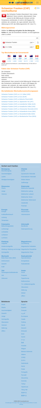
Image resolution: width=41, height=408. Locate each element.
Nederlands (24, 363)
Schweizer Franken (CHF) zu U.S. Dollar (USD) (15, 94)
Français (24, 310)
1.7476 (37, 61)
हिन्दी (22, 342)
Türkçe (23, 384)
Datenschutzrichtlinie (28, 402)
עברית (23, 340)
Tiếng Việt (24, 389)
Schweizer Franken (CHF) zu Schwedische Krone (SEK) (18, 111)
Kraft (2, 266)
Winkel (23, 293)
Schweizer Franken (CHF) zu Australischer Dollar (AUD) (18, 104)
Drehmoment (5, 261)
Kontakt (15, 402)
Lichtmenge (5, 229)
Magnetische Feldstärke (28, 246)
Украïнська (24, 387)
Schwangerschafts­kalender (9, 272)
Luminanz (4, 238)
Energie (3, 211)
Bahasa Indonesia (26, 351)
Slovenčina (24, 378)
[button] (18, 42)
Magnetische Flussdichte (28, 249)
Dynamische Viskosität (28, 173)
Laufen (3, 176)
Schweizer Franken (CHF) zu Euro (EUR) (14, 97)
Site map (20, 402)
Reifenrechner (25, 281)
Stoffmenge (24, 182)
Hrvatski (23, 345)
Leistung (4, 217)
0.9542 (20, 61)
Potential (24, 206)
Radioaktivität (25, 264)
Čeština (23, 322)
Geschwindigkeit (6, 173)
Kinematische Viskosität (28, 176)
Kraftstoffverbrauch (7, 214)
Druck (23, 272)
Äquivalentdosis (26, 258)
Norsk (23, 366)
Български (24, 316)
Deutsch (23, 328)
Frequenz (24, 275)
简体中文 (24, 392)
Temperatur (4, 220)
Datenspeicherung (26, 229)
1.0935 (14, 61)
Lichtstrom (4, 235)
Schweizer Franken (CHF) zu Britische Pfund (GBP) (17, 99)
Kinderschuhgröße (7, 246)
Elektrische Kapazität (27, 188)
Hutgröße (4, 243)
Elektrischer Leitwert (27, 194)
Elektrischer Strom (26, 197)
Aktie (37, 8)
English (23, 304)
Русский (23, 375)
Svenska (24, 381)
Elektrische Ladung (27, 191)
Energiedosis (25, 261)
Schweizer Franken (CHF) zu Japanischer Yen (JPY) (17, 101)
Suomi (23, 337)
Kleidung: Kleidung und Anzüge (11, 249)
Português (24, 372)
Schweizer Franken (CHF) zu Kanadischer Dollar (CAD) (18, 106)
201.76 (25, 61)
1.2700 (9, 61)
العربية (23, 313)
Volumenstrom (25, 214)
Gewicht (3, 264)
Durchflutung (25, 243)
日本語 (23, 357)
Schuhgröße (5, 252)
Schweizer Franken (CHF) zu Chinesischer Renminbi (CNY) (19, 109)
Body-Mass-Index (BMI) (8, 258)
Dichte (23, 171)
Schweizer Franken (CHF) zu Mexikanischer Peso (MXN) (18, 116)
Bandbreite (24, 226)
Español (23, 307)
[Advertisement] (27, 75)
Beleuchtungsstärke (7, 226)
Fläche (3, 188)
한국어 (23, 360)
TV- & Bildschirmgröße (28, 284)
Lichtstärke (4, 232)
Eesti (22, 334)
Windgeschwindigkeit (7, 179)
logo (20, 2)
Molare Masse (25, 179)
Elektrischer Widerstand (28, 200)
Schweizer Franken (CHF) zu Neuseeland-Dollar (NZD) (18, 114)
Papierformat (25, 278)
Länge (3, 191)
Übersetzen (24, 287)
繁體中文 (24, 395)
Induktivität (24, 203)
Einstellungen (8, 402)
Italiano (23, 354)
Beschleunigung (6, 171)
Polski (23, 369)
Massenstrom (25, 211)
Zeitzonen (4, 278)
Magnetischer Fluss (27, 252)
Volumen (4, 194)
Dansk (23, 325)
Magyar (23, 348)
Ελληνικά (24, 331)
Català (23, 319)
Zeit (2, 275)
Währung (24, 290)
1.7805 (31, 61)
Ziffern (23, 296)
